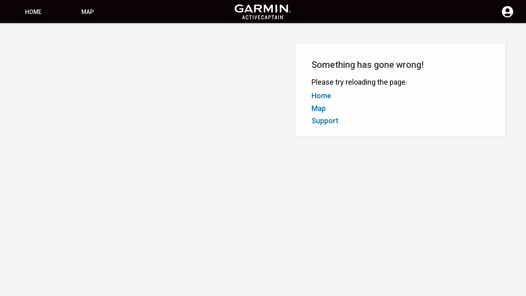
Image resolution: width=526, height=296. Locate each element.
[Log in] (507, 16)
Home (33, 12)
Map (87, 12)
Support (325, 120)
